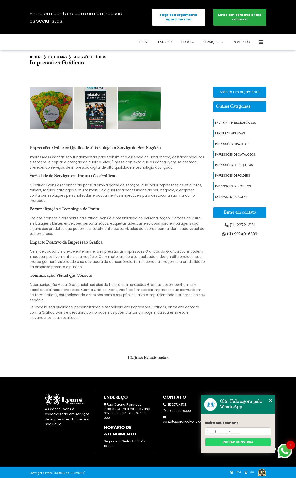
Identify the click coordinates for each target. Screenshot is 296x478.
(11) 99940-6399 (239, 234)
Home (144, 42)
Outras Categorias (233, 107)
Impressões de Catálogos (235, 154)
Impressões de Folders (232, 176)
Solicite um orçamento (240, 91)
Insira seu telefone (221, 423)
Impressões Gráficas (232, 144)
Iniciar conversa (238, 442)
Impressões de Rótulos (233, 186)
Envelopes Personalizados (235, 123)
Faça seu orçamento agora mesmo (178, 17)
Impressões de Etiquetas (234, 165)
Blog (186, 42)
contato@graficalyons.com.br (186, 420)
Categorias (57, 57)
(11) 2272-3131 (240, 225)
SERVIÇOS (211, 42)
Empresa (165, 42)
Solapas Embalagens (231, 197)
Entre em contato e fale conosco (240, 17)
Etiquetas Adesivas (230, 133)
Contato (241, 42)
